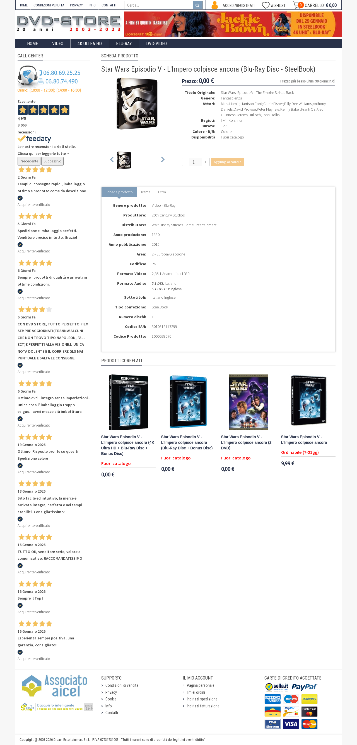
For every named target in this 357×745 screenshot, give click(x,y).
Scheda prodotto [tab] (119, 191)
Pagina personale (200, 685)
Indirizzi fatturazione (203, 706)
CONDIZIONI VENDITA (48, 5)
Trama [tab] (145, 191)
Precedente (29, 161)
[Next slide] (162, 160)
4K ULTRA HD (90, 43)
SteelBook (160, 307)
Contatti (111, 712)
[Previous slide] (112, 160)
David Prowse (245, 109)
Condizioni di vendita (121, 685)
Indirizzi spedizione (202, 699)
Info (108, 706)
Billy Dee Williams (298, 103)
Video (57, 43)
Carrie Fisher (273, 103)
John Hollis (270, 114)
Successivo (52, 161)
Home (32, 43)
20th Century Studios (168, 215)
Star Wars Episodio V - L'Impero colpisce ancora (304, 440)
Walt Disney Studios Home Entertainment (184, 224)
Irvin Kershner (231, 120)
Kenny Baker (290, 109)
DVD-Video (156, 43)
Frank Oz (308, 109)
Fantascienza (231, 98)
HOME (23, 5)
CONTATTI (109, 5)
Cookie (111, 699)
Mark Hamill (230, 103)
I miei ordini (196, 692)
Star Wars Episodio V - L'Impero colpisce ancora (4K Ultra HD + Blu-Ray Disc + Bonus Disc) (128, 445)
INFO (92, 5)
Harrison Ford (251, 103)
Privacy (111, 692)
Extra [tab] (162, 191)
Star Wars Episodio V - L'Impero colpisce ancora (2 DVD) (246, 442)
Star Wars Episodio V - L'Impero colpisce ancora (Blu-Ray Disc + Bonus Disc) (187, 442)
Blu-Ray (124, 43)
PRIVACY (76, 5)
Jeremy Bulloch (249, 114)
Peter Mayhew (268, 109)
